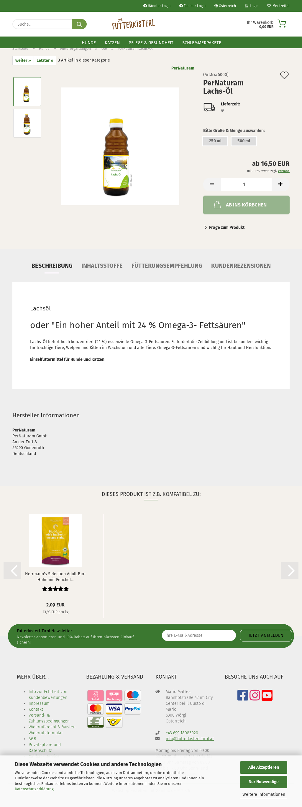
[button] (212, 184)
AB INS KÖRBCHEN (240, 204)
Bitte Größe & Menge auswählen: (234, 130)
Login (251, 6)
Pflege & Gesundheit (151, 42)
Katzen (112, 42)
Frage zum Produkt (226, 227)
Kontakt (36, 709)
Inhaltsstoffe (102, 265)
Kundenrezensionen (241, 265)
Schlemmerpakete (201, 42)
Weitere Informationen (263, 794)
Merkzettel (278, 6)
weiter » (23, 60)
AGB (32, 738)
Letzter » (45, 60)
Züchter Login (192, 6)
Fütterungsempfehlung (167, 265)
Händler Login (156, 6)
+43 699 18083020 (182, 732)
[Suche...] (79, 24)
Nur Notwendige (264, 781)
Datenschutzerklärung (34, 789)
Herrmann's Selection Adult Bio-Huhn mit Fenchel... (55, 576)
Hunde (89, 42)
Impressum (39, 703)
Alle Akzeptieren (263, 767)
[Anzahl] (246, 184)
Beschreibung (52, 265)
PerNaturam (182, 68)
